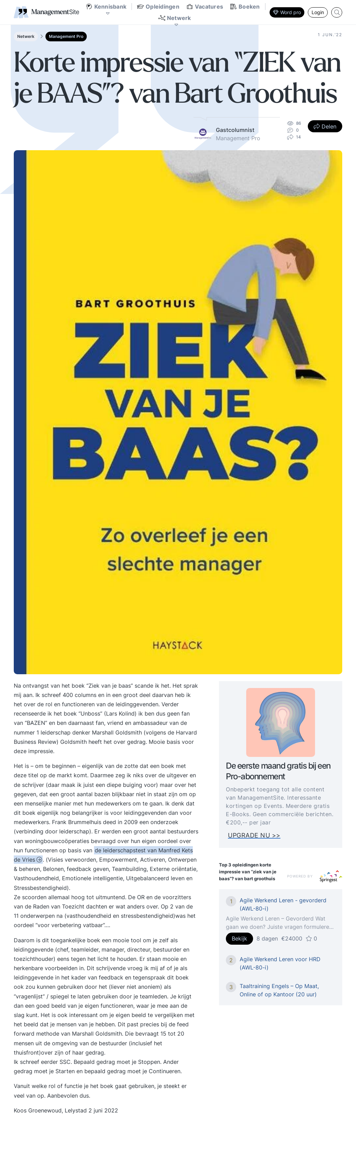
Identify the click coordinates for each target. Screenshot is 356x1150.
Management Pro (66, 36)
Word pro (287, 12)
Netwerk (25, 36)
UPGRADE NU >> (259, 835)
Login (318, 12)
